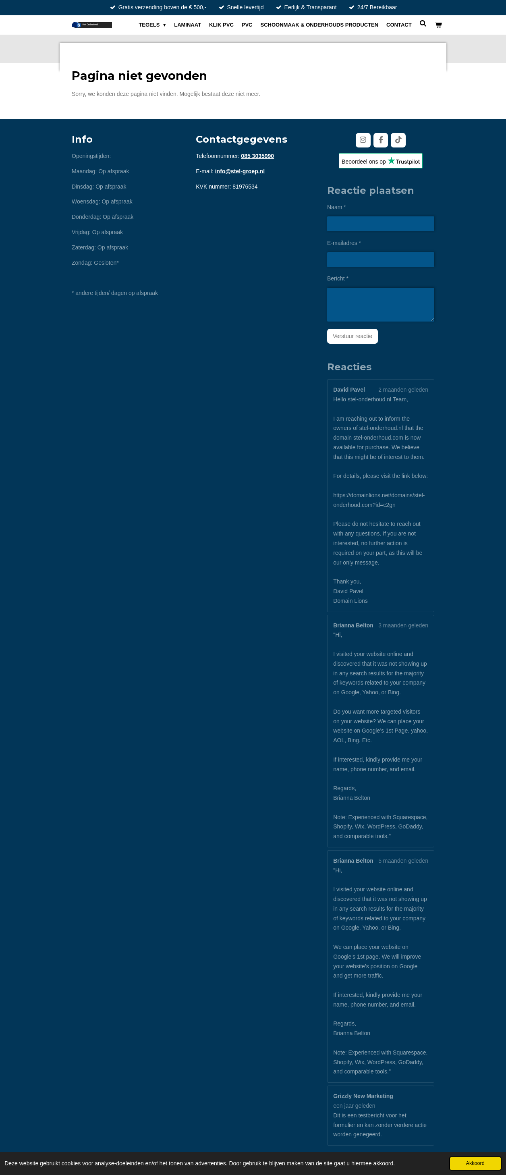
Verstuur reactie (352, 336)
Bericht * (337, 278)
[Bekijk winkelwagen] (438, 25)
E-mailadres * (344, 243)
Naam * (336, 207)
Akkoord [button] (475, 1163)
